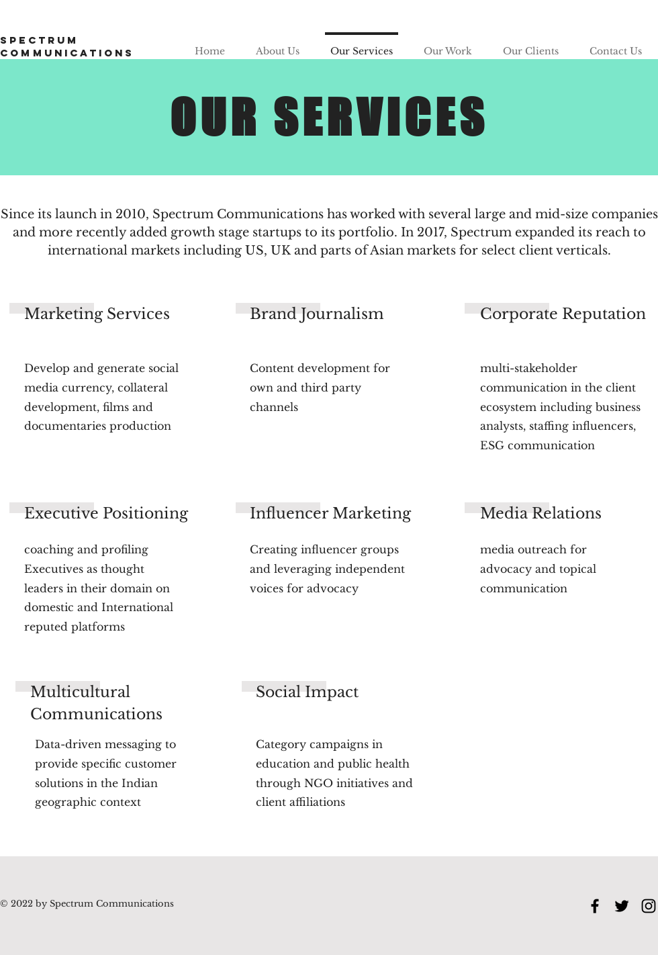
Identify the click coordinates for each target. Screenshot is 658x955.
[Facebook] (594, 906)
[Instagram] (648, 906)
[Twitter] (621, 906)
